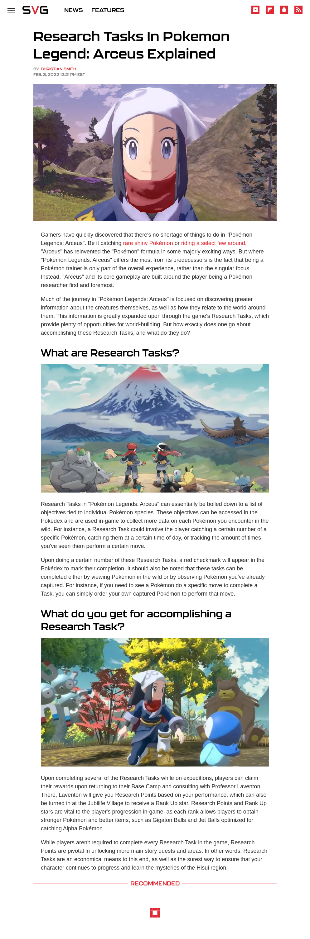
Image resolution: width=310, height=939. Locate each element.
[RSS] (298, 12)
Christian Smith (58, 69)
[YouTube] (255, 12)
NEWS (73, 10)
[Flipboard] (270, 12)
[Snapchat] (284, 12)
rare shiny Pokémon (148, 243)
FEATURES (107, 10)
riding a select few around (213, 243)
